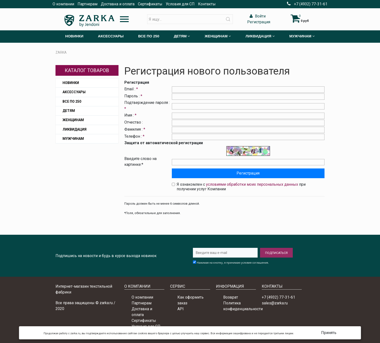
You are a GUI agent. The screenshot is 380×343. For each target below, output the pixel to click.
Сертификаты (150, 4)
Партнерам (87, 4)
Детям (69, 111)
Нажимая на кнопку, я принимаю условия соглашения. (233, 262)
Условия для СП (180, 4)
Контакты (207, 4)
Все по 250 (72, 101)
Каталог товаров (87, 70)
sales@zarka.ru (275, 303)
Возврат (230, 297)
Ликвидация (75, 129)
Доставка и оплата (118, 4)
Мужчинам (73, 139)
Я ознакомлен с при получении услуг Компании (241, 186)
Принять (328, 332)
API (180, 309)
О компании (63, 4)
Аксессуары (74, 92)
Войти (257, 16)
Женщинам (73, 120)
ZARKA (61, 52)
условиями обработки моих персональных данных (252, 184)
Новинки (71, 83)
